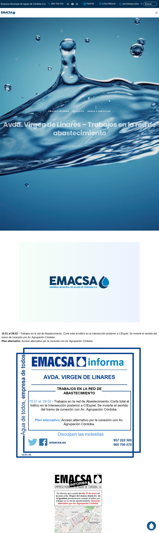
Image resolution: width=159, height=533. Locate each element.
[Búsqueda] (149, 4)
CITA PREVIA (107, 4)
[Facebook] (72, 4)
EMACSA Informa (59, 112)
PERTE (88, 4)
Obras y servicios (99, 112)
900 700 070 (55, 4)
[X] (68, 4)
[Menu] (154, 12)
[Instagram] (77, 4)
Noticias (78, 112)
